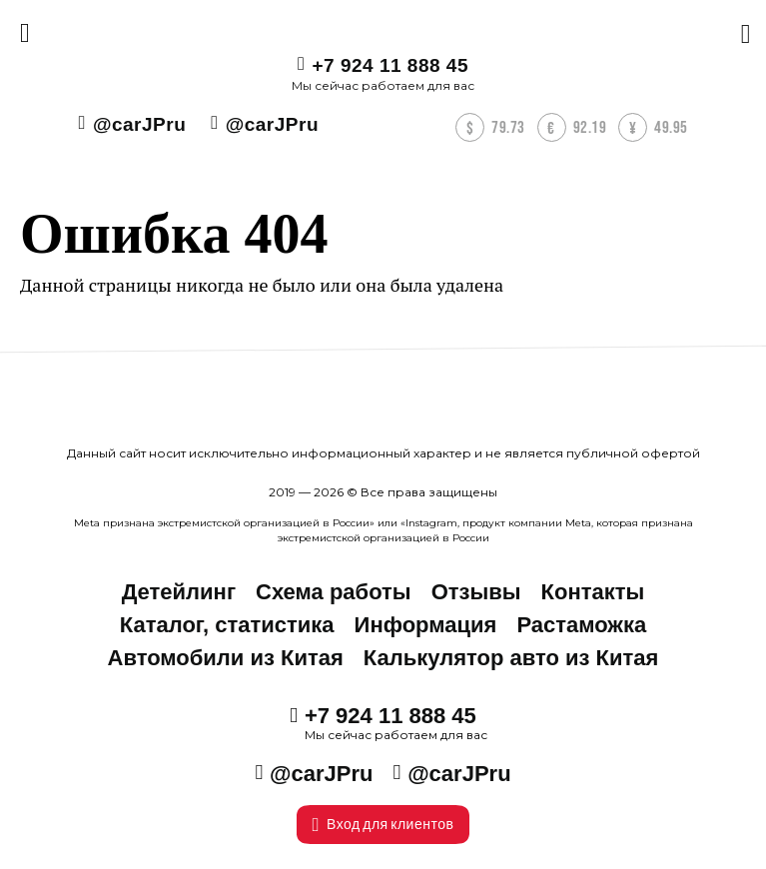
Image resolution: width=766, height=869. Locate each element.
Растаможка (581, 624)
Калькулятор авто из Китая (511, 657)
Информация (426, 624)
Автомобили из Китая (226, 657)
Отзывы (476, 591)
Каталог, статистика (227, 624)
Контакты (593, 591)
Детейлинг (179, 591)
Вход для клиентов (383, 824)
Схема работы (333, 591)
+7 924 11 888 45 (390, 65)
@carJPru (139, 124)
